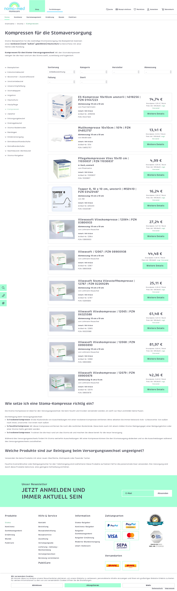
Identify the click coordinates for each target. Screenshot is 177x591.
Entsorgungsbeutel (16, 118)
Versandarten (113, 555)
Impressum (170, 588)
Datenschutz (157, 588)
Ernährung (50, 17)
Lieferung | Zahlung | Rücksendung (48, 548)
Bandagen (12, 132)
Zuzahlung (43, 539)
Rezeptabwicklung (47, 531)
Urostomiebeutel (15, 81)
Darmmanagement (34, 17)
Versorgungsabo (46, 543)
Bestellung (43, 527)
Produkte (11, 515)
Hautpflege (13, 104)
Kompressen (13, 109)
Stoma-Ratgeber (15, 155)
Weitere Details (155, 114)
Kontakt (42, 523)
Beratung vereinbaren (48, 558)
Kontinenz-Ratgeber (84, 527)
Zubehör (11, 114)
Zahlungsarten (114, 515)
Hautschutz (13, 100)
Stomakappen (14, 90)
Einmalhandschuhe (16, 146)
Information (82, 515)
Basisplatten (13, 67)
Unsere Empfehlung (16, 86)
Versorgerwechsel (46, 554)
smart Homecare (83, 546)
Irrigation (12, 95)
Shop (37, 9)
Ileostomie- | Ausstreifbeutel (21, 77)
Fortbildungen (55, 9)
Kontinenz (18, 17)
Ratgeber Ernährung (84, 538)
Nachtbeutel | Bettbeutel (19, 151)
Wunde (61, 17)
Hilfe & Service (47, 515)
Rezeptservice (45, 535)
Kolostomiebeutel (16, 72)
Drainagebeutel (15, 123)
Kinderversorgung (16, 137)
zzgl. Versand (162, 260)
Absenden (163, 493)
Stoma (7, 17)
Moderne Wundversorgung (87, 542)
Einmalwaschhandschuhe (19, 141)
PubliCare (72, 17)
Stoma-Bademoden (17, 127)
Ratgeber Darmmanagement (83, 532)
